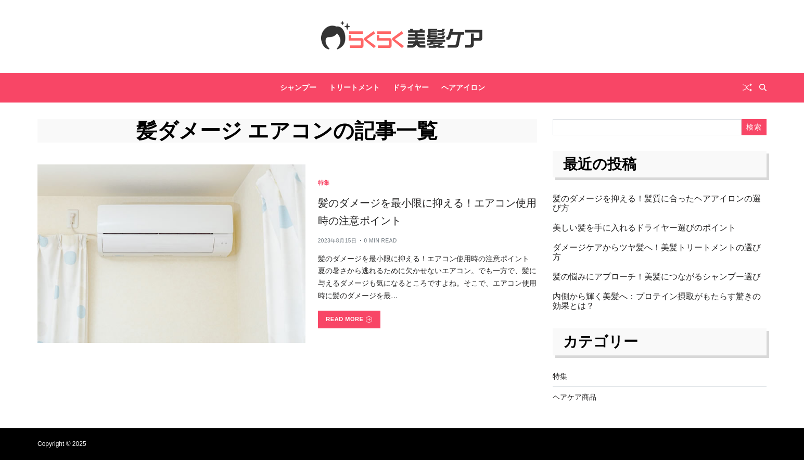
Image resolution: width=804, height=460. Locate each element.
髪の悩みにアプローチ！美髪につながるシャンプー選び (657, 276)
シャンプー (298, 87)
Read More (349, 319)
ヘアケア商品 (574, 397)
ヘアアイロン (463, 87)
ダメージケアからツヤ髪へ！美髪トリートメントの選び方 (657, 252)
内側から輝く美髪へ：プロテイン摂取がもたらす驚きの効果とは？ (657, 301)
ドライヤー (410, 87)
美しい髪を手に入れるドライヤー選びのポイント (644, 227)
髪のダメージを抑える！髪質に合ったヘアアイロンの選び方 (657, 203)
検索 (753, 127)
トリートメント (354, 87)
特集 (324, 183)
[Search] (763, 87)
